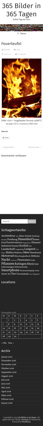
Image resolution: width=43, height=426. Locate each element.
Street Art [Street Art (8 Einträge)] (6, 273)
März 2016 (6, 395)
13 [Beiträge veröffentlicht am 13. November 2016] (38, 324)
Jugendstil (7, 147)
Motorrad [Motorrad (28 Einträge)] (7, 256)
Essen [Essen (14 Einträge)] (36, 239)
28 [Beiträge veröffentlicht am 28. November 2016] (4, 336)
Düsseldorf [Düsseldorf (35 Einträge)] (25, 239)
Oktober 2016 (7, 368)
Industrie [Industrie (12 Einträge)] (6, 246)
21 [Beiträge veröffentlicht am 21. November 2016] (4, 332)
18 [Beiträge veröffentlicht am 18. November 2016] (27, 328)
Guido (7, 49)
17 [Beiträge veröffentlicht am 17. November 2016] (21, 328)
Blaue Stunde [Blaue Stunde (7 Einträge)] (25, 236)
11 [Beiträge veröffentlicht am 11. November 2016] (26, 324)
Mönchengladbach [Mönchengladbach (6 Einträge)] (22, 256)
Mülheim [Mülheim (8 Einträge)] (35, 256)
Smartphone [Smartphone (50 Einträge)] (10, 270)
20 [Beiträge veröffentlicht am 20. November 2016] (38, 328)
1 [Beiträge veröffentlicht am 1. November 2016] (8, 320)
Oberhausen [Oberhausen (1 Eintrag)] (13, 260)
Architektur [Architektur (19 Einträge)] (8, 236)
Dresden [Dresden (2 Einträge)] (4, 240)
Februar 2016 (7, 399)
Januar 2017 (6, 356)
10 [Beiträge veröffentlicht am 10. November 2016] (21, 324)
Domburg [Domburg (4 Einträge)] (35, 236)
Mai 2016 (5, 387)
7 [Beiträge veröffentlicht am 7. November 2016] (3, 324)
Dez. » (11, 343)
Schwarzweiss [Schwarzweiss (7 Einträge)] (21, 267)
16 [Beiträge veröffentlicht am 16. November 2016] (15, 328)
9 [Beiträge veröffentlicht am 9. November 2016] (14, 324)
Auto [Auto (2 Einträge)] (17, 236)
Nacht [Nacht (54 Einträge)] (5, 259)
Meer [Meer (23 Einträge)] (26, 252)
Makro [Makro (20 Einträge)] (10, 252)
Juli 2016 (5, 379)
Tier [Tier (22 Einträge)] (13, 274)
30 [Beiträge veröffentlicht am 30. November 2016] (15, 336)
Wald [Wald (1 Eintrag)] (30, 274)
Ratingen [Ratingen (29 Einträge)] (21, 264)
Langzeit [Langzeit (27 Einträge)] (29, 249)
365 (18, 49)
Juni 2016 (5, 383)
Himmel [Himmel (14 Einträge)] (35, 242)
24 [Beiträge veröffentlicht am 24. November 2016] (21, 332)
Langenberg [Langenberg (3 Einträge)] (19, 249)
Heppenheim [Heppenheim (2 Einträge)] (26, 243)
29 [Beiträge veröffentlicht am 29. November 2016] (9, 336)
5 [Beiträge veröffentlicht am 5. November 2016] (31, 320)
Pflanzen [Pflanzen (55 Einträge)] (7, 263)
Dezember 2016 (8, 360)
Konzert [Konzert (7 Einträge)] (15, 245)
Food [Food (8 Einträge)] (3, 242)
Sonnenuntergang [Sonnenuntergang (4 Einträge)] (27, 270)
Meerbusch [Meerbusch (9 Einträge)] (35, 252)
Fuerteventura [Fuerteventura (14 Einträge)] (14, 242)
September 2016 (8, 372)
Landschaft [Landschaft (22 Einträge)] (8, 249)
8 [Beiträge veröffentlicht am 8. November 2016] (8, 324)
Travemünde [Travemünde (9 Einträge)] (22, 274)
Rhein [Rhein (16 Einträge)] (30, 264)
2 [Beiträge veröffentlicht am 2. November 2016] (14, 320)
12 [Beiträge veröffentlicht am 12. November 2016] (32, 324)
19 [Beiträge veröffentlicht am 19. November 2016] (32, 328)
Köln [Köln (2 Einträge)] (30, 246)
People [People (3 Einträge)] (32, 260)
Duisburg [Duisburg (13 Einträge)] (12, 239)
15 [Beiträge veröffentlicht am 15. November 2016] (9, 328)
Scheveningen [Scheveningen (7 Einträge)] (7, 267)
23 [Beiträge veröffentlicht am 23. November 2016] (15, 332)
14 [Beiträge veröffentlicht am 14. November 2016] (4, 328)
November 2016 (8, 364)
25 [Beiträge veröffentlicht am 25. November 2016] (27, 332)
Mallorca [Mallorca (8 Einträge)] (18, 252)
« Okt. (4, 343)
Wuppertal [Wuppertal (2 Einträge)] (35, 274)
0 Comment (20, 54)
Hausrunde (35, 147)
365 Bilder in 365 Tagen (21, 10)
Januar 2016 (6, 403)
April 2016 (6, 391)
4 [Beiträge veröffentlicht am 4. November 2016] (26, 320)
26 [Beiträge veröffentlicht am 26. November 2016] (32, 332)
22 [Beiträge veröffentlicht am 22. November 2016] (9, 332)
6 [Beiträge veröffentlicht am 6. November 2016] (37, 320)
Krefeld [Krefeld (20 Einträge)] (23, 246)
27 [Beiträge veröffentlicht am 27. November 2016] (38, 332)
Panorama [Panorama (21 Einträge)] (23, 260)
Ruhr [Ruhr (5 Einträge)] (36, 264)
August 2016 (7, 376)
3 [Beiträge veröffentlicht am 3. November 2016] (20, 320)
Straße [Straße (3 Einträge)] (37, 271)
